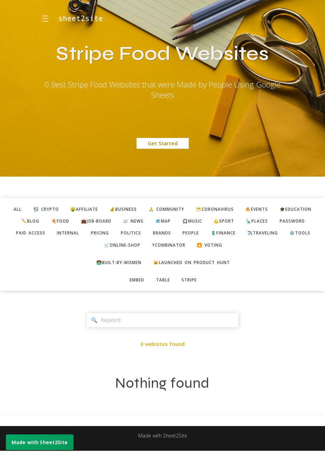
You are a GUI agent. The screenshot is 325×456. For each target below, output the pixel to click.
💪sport (291, 222)
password (75, 235)
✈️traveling (94, 247)
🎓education (41, 222)
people (292, 235)
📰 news (193, 222)
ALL (28, 209)
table (163, 284)
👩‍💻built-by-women (115, 265)
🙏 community (190, 209)
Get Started (163, 143)
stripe (191, 284)
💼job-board (152, 222)
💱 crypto (59, 209)
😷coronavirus (243, 209)
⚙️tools (135, 247)
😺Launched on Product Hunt (195, 265)
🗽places (37, 235)
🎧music (256, 222)
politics (226, 235)
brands (260, 235)
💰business (143, 209)
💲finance (51, 247)
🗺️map (224, 222)
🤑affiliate (101, 209)
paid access (117, 235)
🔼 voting (274, 247)
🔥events (288, 209)
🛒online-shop (179, 247)
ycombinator (229, 247)
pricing (193, 235)
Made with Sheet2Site (163, 441)
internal (157, 235)
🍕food (113, 222)
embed (134, 284)
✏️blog (81, 222)
